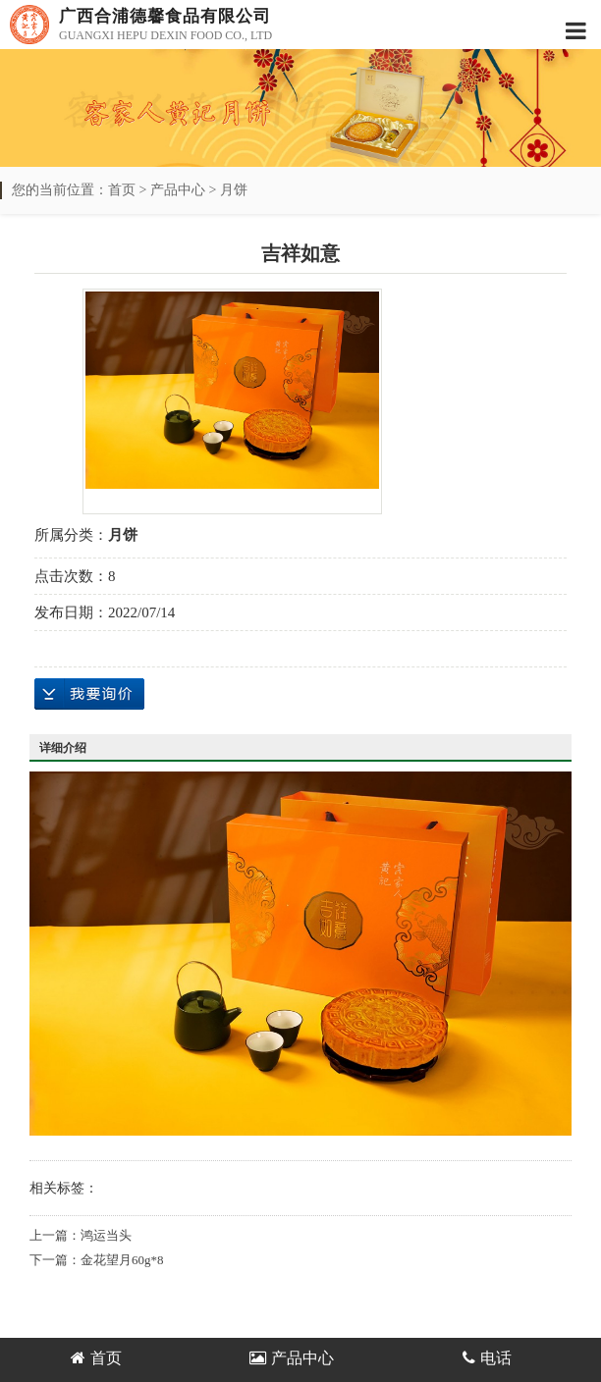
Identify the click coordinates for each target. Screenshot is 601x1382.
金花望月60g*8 (122, 1259)
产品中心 (177, 190)
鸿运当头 (106, 1235)
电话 (487, 1358)
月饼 (233, 190)
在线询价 (89, 694)
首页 (122, 190)
